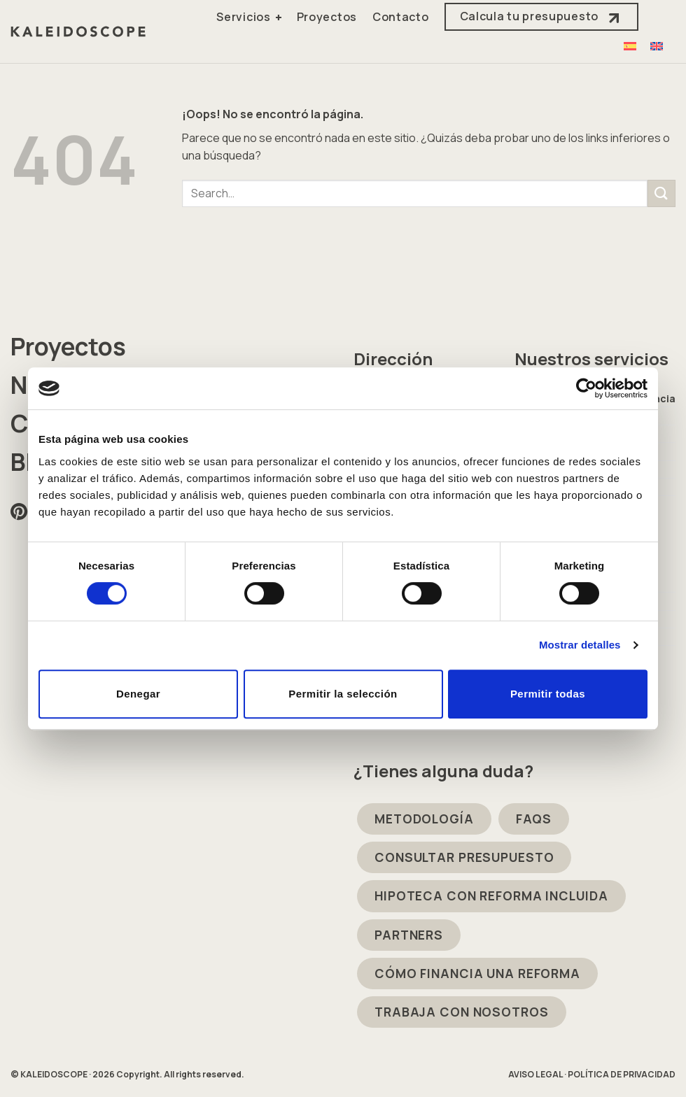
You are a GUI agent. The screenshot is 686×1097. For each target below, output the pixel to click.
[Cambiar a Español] (630, 45)
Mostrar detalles (580, 645)
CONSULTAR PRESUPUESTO (464, 857)
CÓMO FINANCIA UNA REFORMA (477, 973)
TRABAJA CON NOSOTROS (461, 1011)
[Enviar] (662, 193)
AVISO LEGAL (535, 1074)
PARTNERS (408, 934)
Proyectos (327, 16)
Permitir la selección (342, 694)
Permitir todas (547, 694)
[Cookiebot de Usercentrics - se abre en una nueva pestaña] (586, 388)
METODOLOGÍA (424, 818)
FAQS (534, 818)
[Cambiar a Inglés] (656, 45)
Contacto (400, 16)
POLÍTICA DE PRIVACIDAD (622, 1074)
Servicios (243, 16)
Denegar (138, 694)
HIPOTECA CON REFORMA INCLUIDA (491, 895)
